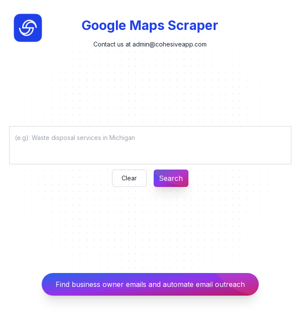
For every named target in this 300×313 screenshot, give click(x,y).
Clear (129, 178)
